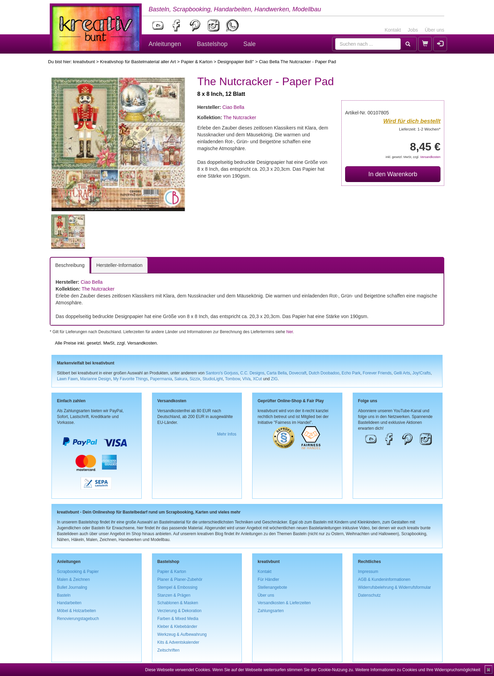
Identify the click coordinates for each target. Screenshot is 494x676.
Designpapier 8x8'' (235, 61)
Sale (249, 44)
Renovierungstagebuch (78, 618)
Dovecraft (297, 373)
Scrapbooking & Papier (78, 571)
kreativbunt (84, 61)
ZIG (274, 378)
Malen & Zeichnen (73, 579)
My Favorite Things (130, 378)
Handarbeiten (69, 602)
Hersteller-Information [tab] (119, 265)
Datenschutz (369, 595)
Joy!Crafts (421, 373)
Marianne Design (95, 378)
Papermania (161, 378)
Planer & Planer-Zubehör (180, 579)
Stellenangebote (272, 587)
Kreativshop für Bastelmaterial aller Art (138, 61)
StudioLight (212, 378)
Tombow (232, 378)
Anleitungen (165, 44)
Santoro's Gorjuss (222, 373)
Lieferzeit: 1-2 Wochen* (419, 129)
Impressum (368, 571)
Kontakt (393, 30)
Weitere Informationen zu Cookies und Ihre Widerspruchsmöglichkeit (417, 669)
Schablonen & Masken (177, 602)
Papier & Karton (196, 61)
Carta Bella (277, 373)
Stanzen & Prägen (174, 595)
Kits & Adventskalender (178, 642)
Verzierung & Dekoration (179, 610)
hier (289, 331)
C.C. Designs (252, 373)
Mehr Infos (226, 434)
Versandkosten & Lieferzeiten (284, 602)
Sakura (180, 378)
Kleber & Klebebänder (177, 626)
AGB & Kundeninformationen (384, 579)
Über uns (434, 30)
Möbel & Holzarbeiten (76, 610)
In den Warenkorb (392, 174)
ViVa (246, 378)
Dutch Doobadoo (324, 373)
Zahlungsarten (271, 610)
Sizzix (194, 378)
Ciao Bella (233, 107)
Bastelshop (212, 44)
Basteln (64, 595)
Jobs (413, 30)
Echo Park (351, 373)
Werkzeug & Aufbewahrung (182, 634)
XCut (257, 378)
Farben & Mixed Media (178, 618)
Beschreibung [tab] (70, 265)
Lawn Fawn (67, 378)
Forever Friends (377, 373)
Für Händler (268, 579)
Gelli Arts (402, 373)
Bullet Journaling (72, 587)
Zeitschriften (168, 650)
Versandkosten (430, 157)
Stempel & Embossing (177, 587)
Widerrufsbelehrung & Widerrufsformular (394, 587)
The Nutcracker (239, 117)
